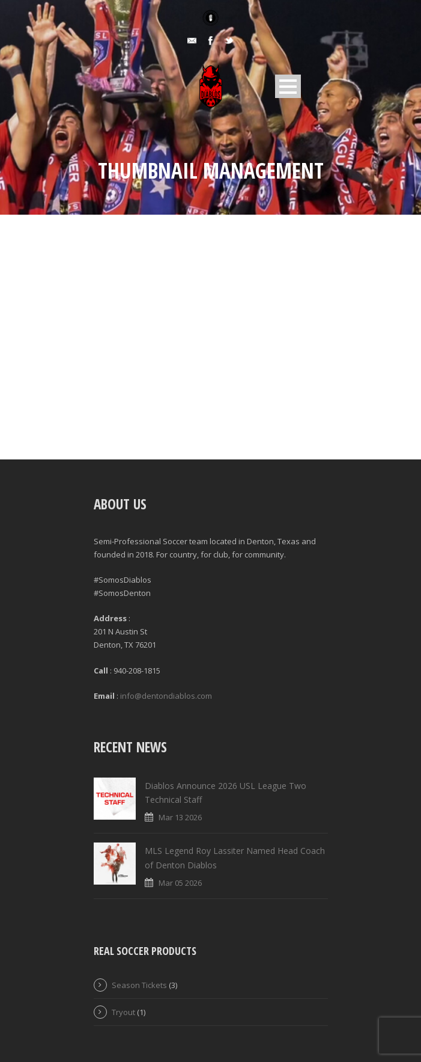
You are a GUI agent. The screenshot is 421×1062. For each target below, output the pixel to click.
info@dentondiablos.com (166, 695)
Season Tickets (139, 985)
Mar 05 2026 (180, 882)
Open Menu (288, 86)
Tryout (123, 1012)
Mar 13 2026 (180, 817)
